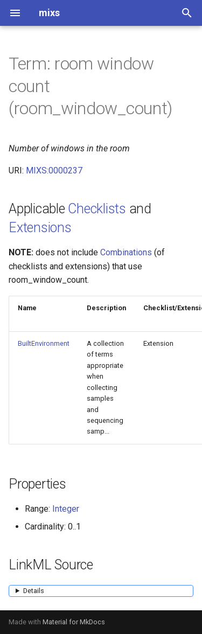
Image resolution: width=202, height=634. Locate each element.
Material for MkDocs (74, 622)
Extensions (40, 227)
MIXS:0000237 (54, 170)
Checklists (97, 209)
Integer (65, 509)
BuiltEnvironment (43, 343)
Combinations (126, 252)
